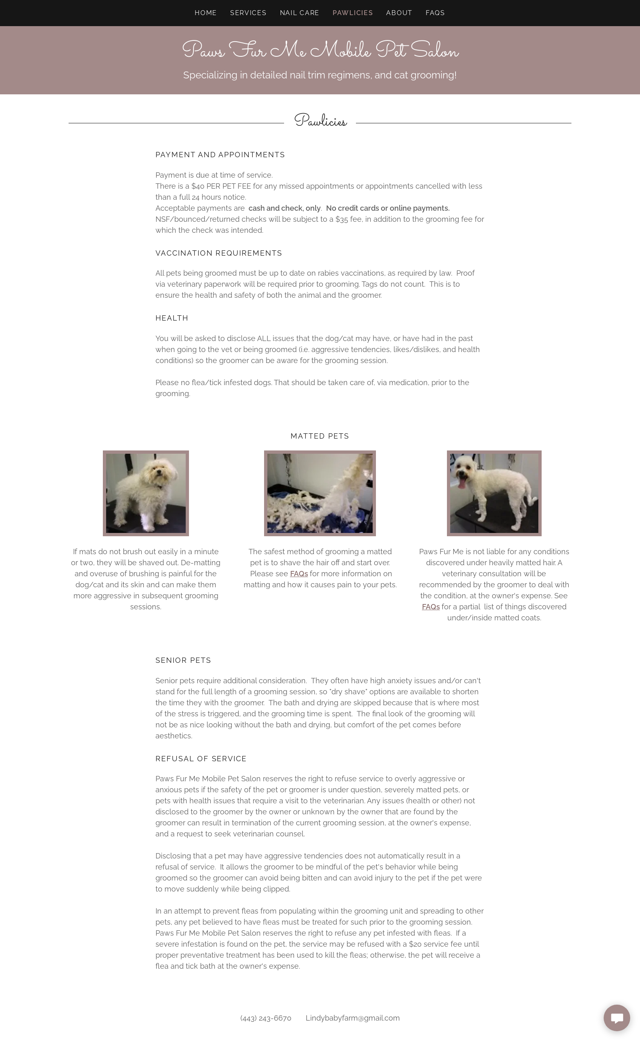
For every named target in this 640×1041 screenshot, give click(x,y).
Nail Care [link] (300, 13)
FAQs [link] (435, 13)
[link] (320, 53)
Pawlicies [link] (353, 13)
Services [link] (248, 13)
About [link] (399, 13)
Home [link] (206, 13)
